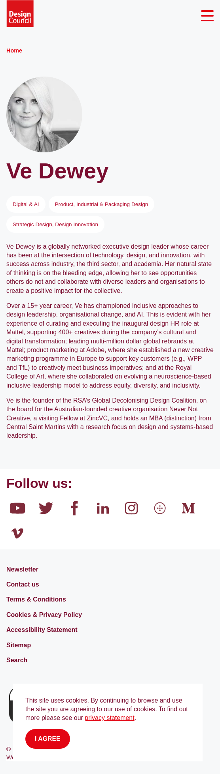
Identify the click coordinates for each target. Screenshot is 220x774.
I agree (48, 738)
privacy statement (109, 717)
